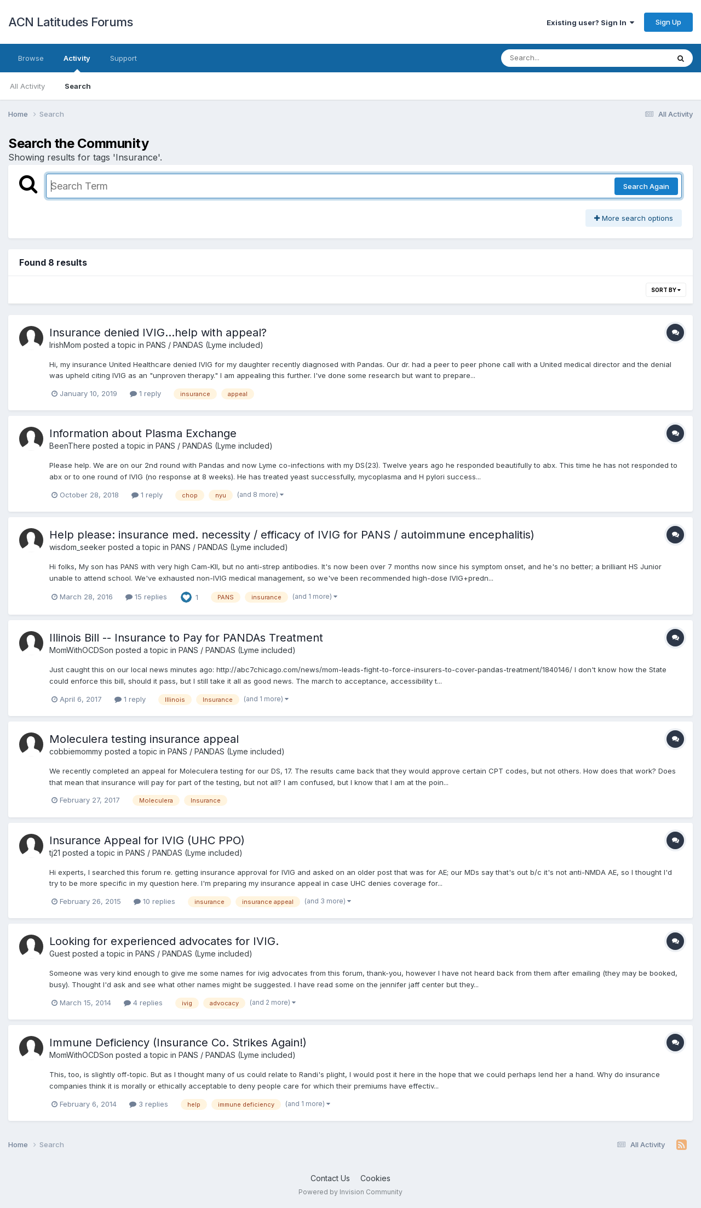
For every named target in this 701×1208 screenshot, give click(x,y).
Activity (77, 63)
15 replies (146, 596)
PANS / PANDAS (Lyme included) (204, 345)
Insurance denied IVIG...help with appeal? (158, 332)
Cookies (375, 1178)
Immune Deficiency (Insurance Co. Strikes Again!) (178, 1042)
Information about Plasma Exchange (143, 433)
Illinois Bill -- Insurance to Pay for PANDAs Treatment (186, 637)
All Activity (27, 86)
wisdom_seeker (77, 547)
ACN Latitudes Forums (70, 22)
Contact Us (330, 1178)
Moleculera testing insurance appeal (144, 739)
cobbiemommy (75, 751)
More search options (633, 218)
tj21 (54, 852)
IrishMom (65, 345)
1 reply (145, 393)
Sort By (666, 290)
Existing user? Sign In (590, 22)
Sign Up (668, 22)
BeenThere (69, 445)
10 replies (154, 901)
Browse (31, 58)
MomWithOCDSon (81, 650)
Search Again (646, 186)
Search (78, 86)
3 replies (148, 1104)
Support (123, 58)
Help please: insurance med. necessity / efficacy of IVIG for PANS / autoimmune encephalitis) (292, 534)
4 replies (143, 1002)
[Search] (555, 58)
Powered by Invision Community (350, 1192)
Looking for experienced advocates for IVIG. (164, 941)
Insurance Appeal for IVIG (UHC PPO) (147, 840)
